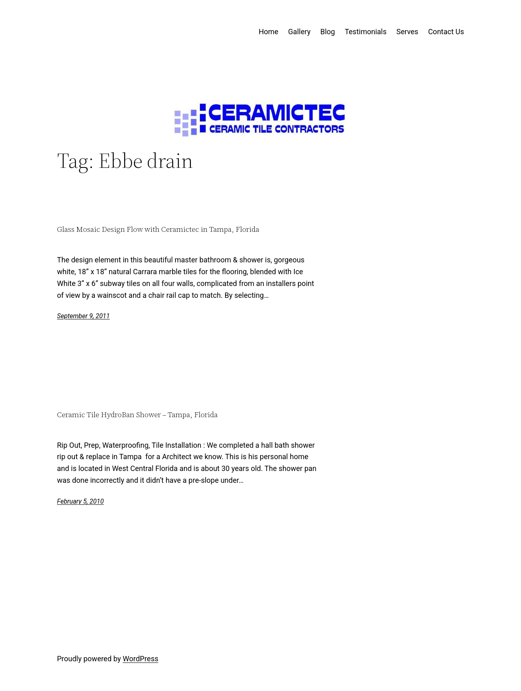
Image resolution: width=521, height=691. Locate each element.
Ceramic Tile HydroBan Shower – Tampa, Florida (137, 415)
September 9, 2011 (83, 316)
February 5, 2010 (80, 501)
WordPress (140, 658)
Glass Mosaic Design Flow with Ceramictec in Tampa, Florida (158, 229)
